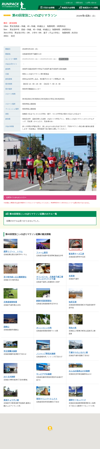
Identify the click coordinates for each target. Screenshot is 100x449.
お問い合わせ (90, 2)
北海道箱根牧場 (10, 301)
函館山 (6, 326)
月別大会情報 (47, 7)
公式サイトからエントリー (16, 197)
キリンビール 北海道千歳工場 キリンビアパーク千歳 (49, 277)
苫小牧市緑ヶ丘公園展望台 (15, 276)
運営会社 (79, 2)
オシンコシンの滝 (44, 327)
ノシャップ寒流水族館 (45, 353)
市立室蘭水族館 (10, 351)
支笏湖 (71, 275)
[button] (50, 428)
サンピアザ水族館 (44, 374)
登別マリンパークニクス (46, 398)
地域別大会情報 (66, 7)
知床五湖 (72, 301)
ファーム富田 (42, 252)
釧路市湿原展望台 (44, 300)
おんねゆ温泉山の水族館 (79, 370)
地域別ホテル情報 (88, 7)
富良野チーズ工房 (76, 253)
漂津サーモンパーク (77, 399)
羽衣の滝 (72, 327)
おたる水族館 (9, 376)
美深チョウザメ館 (11, 400)
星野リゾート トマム (13, 251)
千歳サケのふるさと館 (78, 352)
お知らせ (69, 2)
